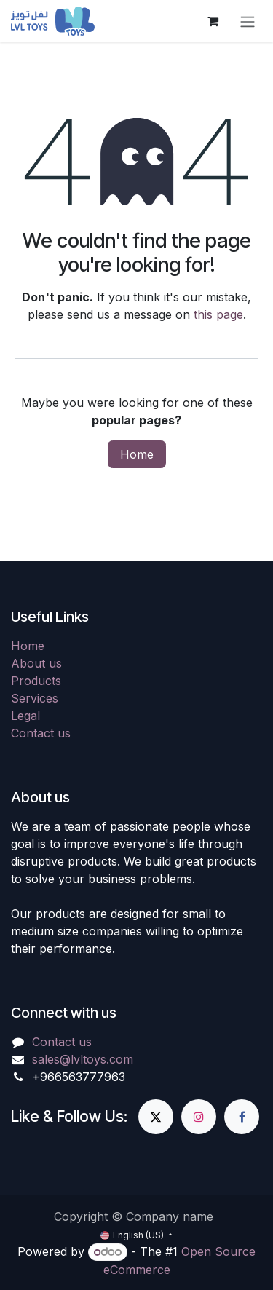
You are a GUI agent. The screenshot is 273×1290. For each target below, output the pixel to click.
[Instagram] (198, 1116)
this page (218, 314)
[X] (155, 1116)
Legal (25, 715)
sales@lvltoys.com (82, 1059)
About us (36, 663)
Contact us (41, 733)
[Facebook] (241, 1116)
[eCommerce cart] (212, 21)
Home (137, 454)
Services (34, 698)
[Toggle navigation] (247, 21)
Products (36, 680)
